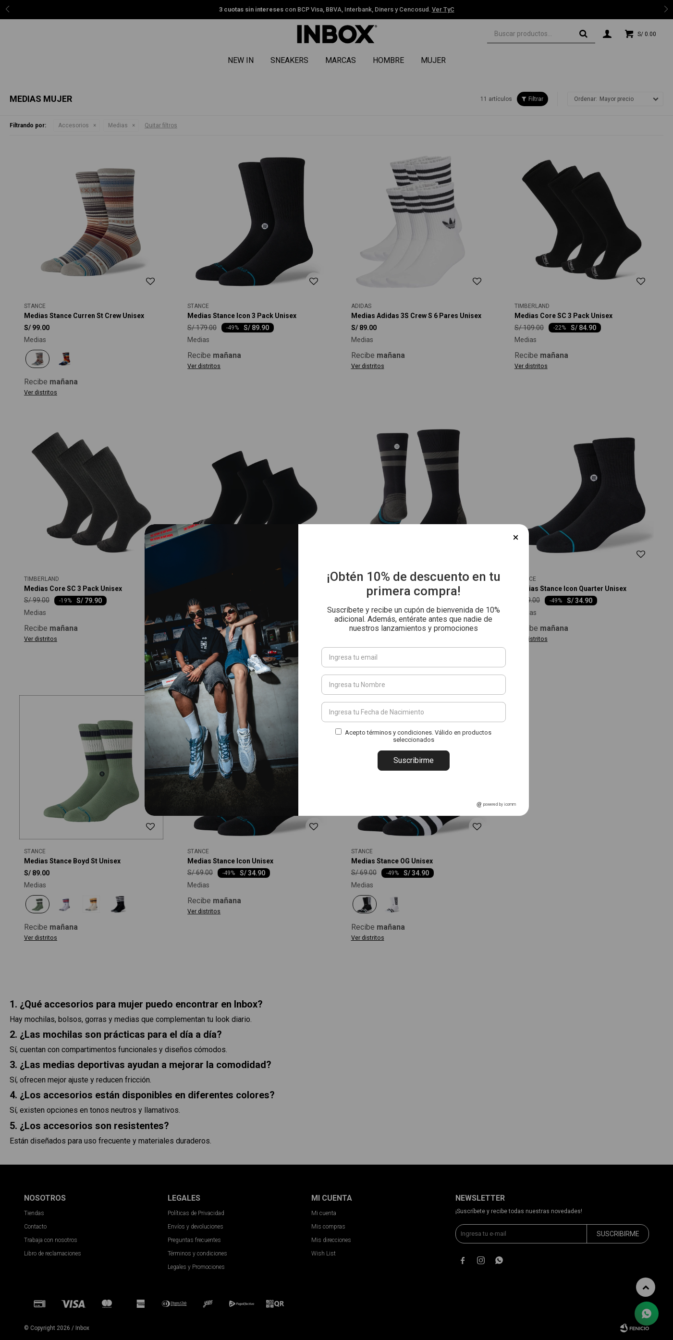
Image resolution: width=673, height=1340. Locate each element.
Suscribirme (413, 760)
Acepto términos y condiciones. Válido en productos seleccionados (418, 736)
